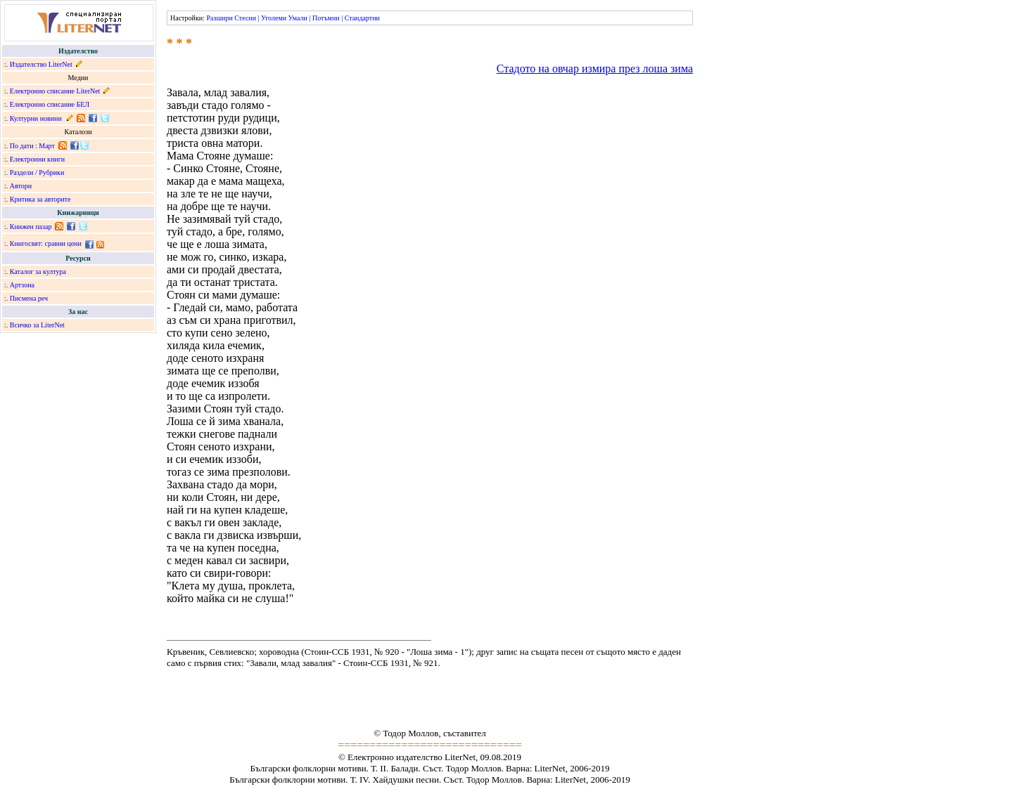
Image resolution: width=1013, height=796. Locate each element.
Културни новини (36, 118)
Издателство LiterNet (41, 64)
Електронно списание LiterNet (55, 91)
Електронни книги (37, 159)
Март (47, 146)
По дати (22, 146)
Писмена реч (29, 298)
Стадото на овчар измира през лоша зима (595, 68)
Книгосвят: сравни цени (46, 243)
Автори (21, 186)
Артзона (22, 285)
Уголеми (273, 18)
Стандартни (362, 18)
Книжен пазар (31, 226)
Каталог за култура (38, 271)
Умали (297, 18)
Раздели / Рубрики (37, 172)
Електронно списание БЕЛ (49, 104)
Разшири (219, 18)
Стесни (245, 18)
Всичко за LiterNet (37, 325)
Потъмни (326, 18)
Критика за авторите (40, 199)
